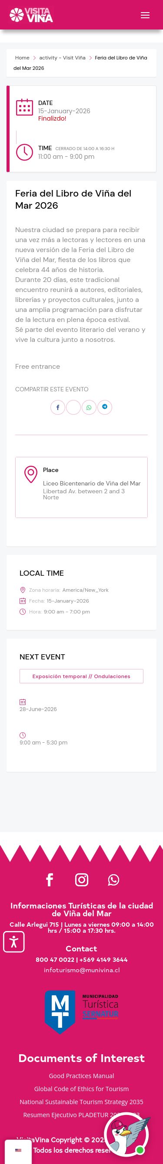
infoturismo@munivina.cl (82, 970)
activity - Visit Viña (62, 57)
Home (22, 57)
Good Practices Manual (81, 1076)
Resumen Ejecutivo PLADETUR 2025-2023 (81, 1115)
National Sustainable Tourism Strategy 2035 (81, 1102)
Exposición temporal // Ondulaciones (82, 676)
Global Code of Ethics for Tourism (81, 1089)
